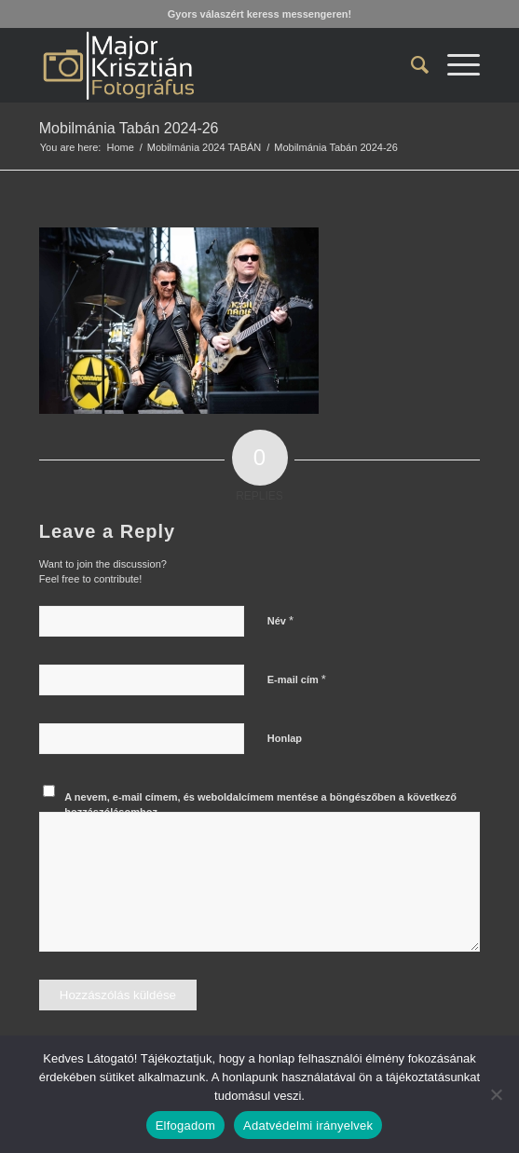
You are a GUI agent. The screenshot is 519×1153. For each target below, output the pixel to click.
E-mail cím (296, 679)
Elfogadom (185, 1125)
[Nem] (495, 1094)
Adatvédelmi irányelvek (308, 1125)
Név (280, 620)
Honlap (284, 738)
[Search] (410, 65)
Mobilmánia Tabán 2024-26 (129, 128)
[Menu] (454, 65)
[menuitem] (410, 65)
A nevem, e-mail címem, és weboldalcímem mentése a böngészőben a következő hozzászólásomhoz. (260, 804)
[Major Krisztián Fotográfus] (215, 65)
